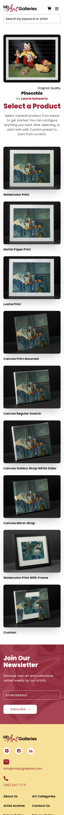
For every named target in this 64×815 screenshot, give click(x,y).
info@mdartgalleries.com (22, 765)
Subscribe (17, 709)
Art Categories (43, 796)
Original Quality (49, 88)
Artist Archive (14, 806)
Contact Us (41, 806)
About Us (10, 796)
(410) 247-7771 (14, 781)
